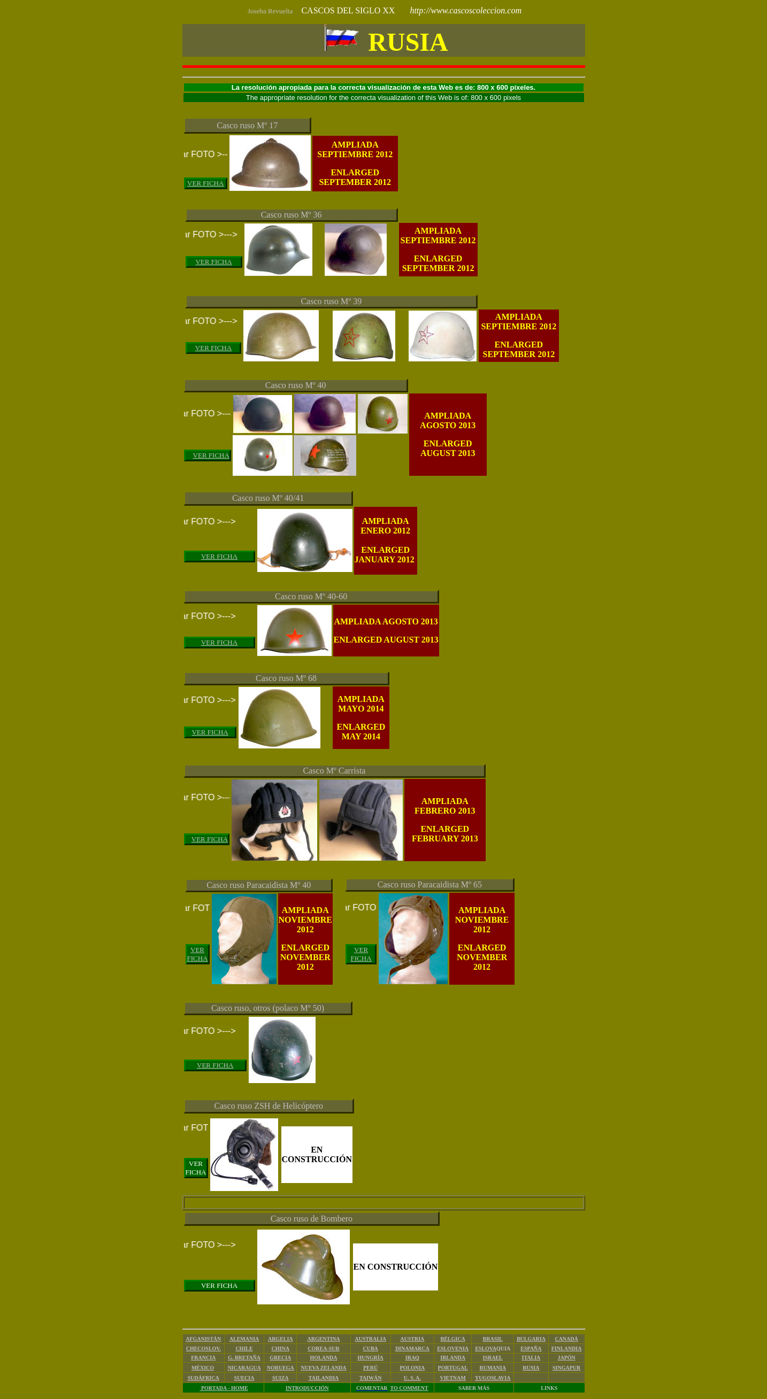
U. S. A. (412, 1378)
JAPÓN (566, 1358)
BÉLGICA (453, 1339)
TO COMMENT (409, 1388)
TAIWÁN (370, 1378)
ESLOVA (485, 1348)
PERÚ (370, 1368)
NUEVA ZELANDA (323, 1368)
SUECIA (244, 1378)
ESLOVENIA (453, 1348)
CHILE (243, 1348)
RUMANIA (492, 1368)
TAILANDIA (324, 1378)
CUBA (370, 1348)
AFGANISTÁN (203, 1339)
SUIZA (280, 1378)
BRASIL (493, 1339)
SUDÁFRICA (203, 1378)
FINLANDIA (566, 1348)
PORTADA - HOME (224, 1388)
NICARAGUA (243, 1368)
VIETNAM (452, 1378)
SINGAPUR (566, 1368)
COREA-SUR (323, 1348)
